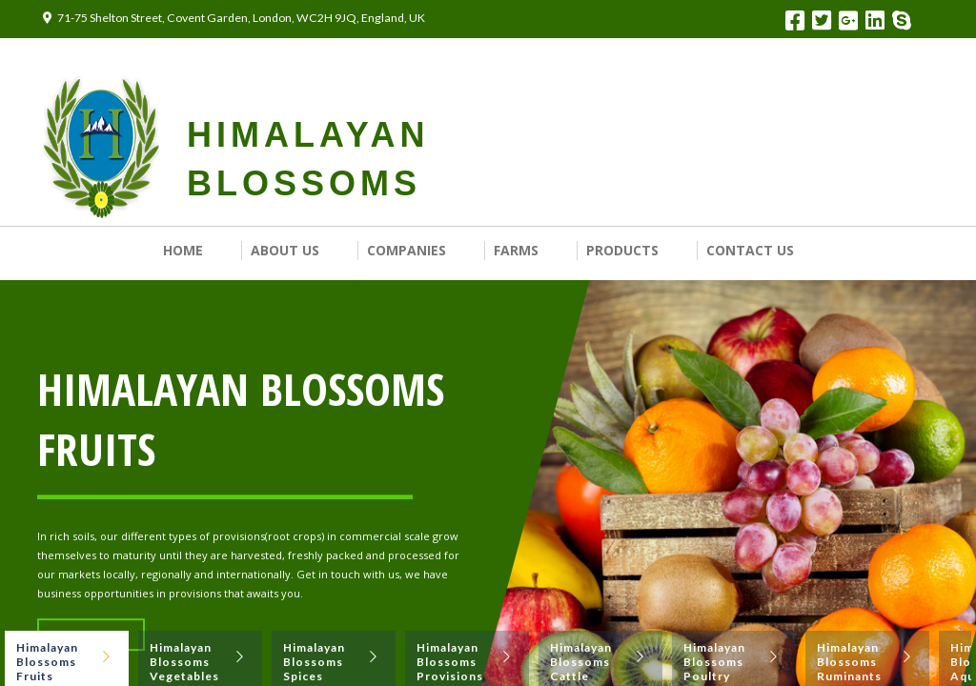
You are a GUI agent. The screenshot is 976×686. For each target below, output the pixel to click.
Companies (406, 250)
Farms (516, 250)
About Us (285, 250)
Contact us (750, 250)
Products (622, 250)
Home (183, 250)
